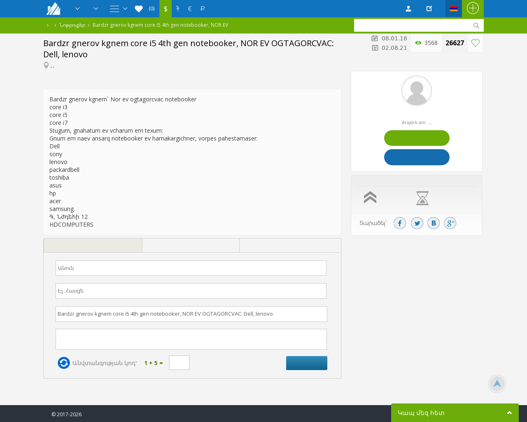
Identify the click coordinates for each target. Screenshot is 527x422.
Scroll (497, 384)
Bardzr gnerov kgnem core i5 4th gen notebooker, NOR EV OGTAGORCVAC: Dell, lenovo (160, 24)
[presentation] (93, 246)
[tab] (93, 246)
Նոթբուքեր (72, 24)
